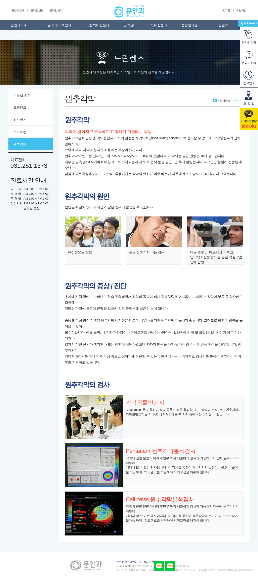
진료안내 (249, 83)
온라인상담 (37, 10)
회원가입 (241, 10)
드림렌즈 (221, 25)
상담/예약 (17, 35)
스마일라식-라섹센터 (56, 25)
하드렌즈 (19, 119)
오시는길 (249, 103)
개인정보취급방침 (127, 561)
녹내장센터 (159, 25)
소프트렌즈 (21, 132)
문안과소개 (18, 10)
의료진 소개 (21, 95)
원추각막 (19, 144)
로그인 (226, 10)
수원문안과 (128, 11)
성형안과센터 (191, 25)
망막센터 (130, 25)
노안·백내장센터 (97, 25)
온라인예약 (56, 10)
